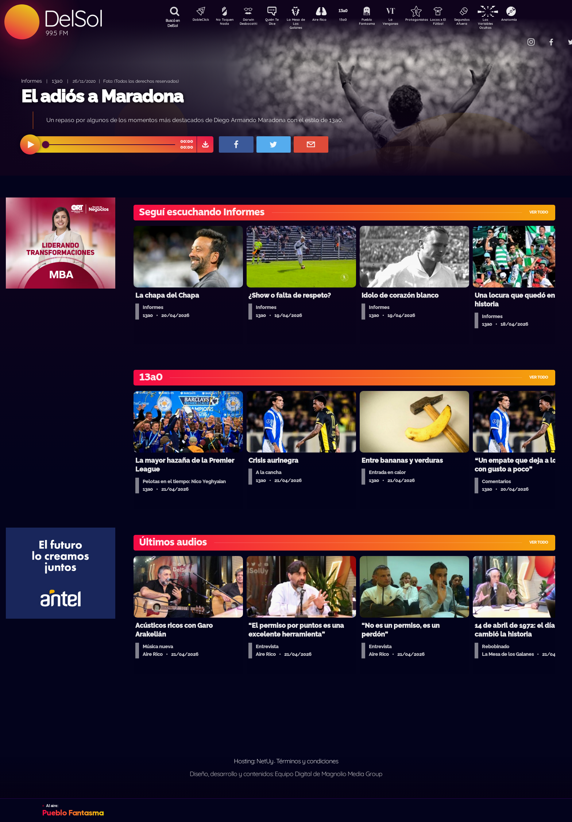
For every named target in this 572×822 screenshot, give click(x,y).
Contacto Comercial (515, 37)
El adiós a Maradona (102, 96)
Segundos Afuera (479, 23)
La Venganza (402, 23)
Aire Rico (326, 20)
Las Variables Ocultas (504, 23)
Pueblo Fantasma (376, 23)
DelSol (73, 18)
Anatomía (530, 20)
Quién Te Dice (275, 23)
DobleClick (198, 20)
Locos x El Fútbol (453, 23)
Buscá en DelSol (173, 23)
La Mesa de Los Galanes (300, 23)
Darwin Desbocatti (249, 23)
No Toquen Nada (223, 23)
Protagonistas (428, 20)
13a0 (351, 20)
